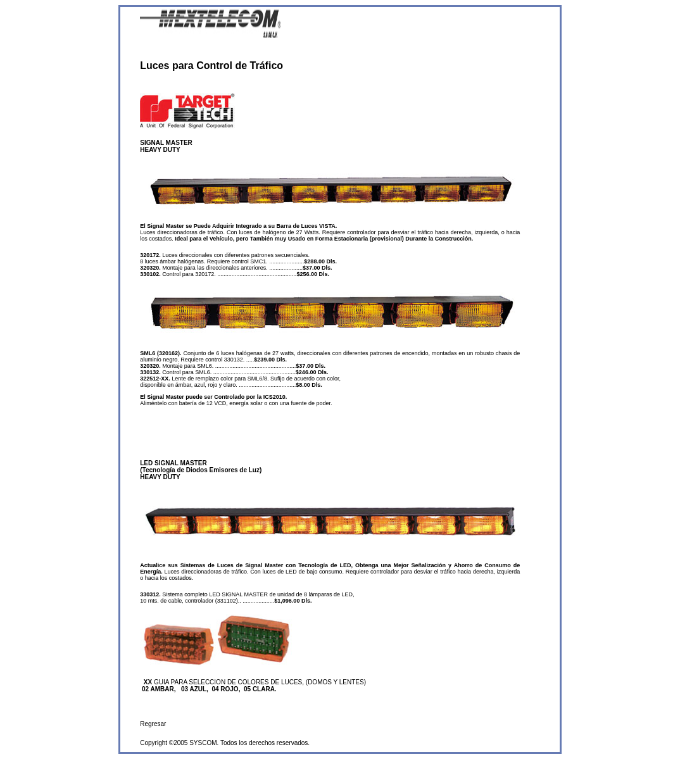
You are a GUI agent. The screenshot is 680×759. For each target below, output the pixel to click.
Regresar (153, 723)
